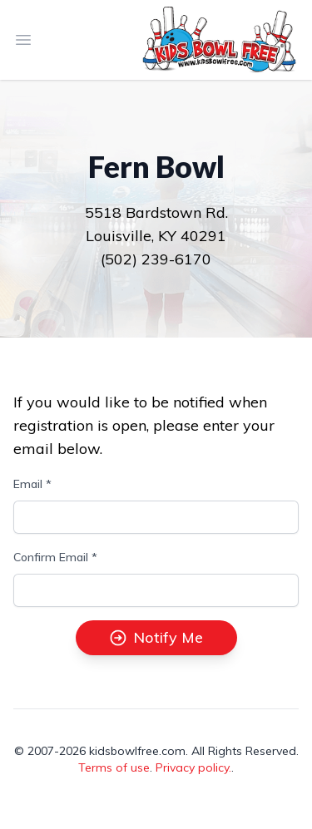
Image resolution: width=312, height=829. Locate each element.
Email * (32, 483)
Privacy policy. (193, 767)
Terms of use (114, 767)
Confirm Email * (55, 557)
